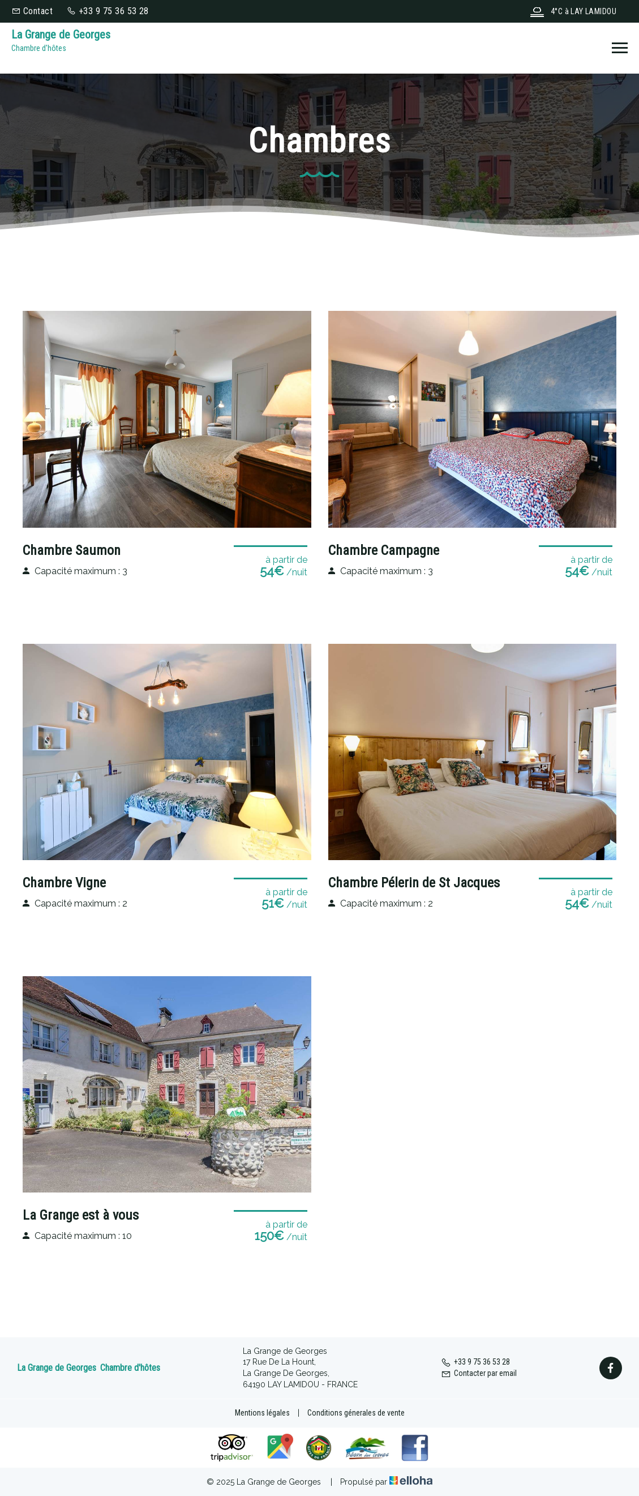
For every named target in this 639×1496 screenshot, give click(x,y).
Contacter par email (479, 1373)
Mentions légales (262, 1412)
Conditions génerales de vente (356, 1412)
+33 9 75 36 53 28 (475, 1361)
